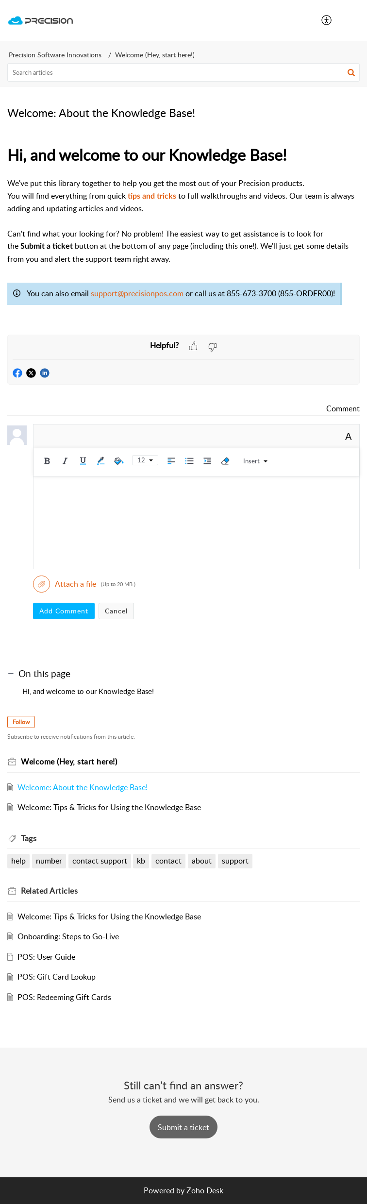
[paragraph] (183, 238)
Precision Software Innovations (55, 54)
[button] (327, 20)
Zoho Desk (204, 1190)
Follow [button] (21, 722)
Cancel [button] (116, 610)
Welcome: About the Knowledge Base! (82, 787)
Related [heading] (49, 890)
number (49, 860)
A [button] (348, 436)
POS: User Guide (46, 956)
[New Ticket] (183, 1127)
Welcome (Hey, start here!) (155, 54)
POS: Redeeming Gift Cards (64, 997)
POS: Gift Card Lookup (56, 976)
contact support (99, 860)
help (18, 860)
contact (168, 860)
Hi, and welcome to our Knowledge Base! (88, 691)
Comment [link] (343, 408)
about (202, 860)
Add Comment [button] (63, 610)
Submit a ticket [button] (183, 1127)
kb (141, 860)
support (235, 860)
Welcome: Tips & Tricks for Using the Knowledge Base (109, 807)
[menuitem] (327, 20)
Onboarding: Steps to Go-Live (68, 936)
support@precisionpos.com (137, 293)
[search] (183, 72)
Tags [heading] (28, 838)
